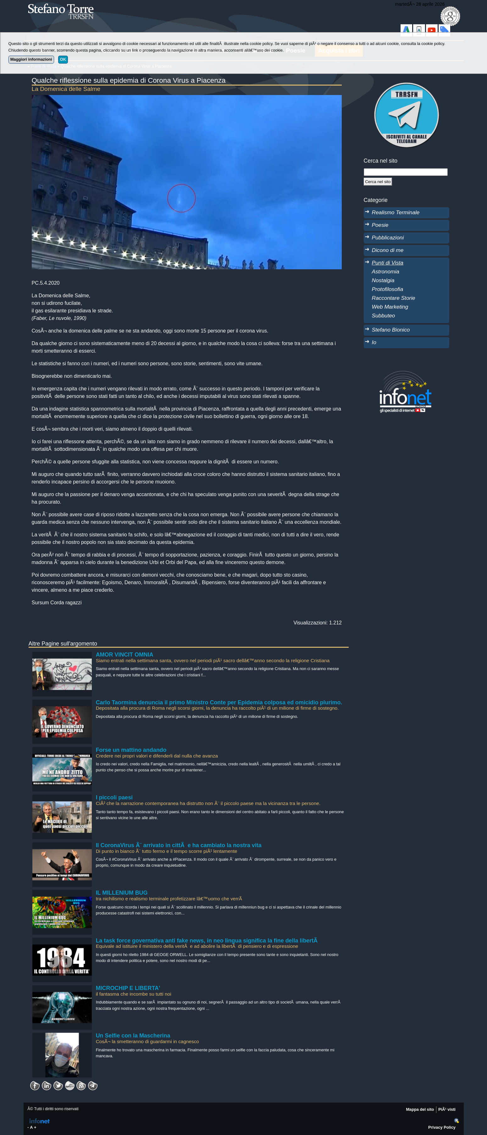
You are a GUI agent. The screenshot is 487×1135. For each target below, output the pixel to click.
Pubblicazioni (388, 237)
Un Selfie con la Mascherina (133, 1035)
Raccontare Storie (393, 298)
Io (374, 342)
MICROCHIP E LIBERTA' (128, 988)
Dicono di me (388, 250)
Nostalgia (383, 280)
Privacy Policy (442, 1127)
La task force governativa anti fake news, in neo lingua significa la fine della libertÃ (207, 940)
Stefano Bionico (391, 330)
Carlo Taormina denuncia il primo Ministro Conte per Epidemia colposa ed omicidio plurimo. (219, 702)
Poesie (380, 225)
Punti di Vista (387, 263)
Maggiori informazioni (31, 59)
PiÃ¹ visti (447, 1109)
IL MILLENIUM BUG (122, 893)
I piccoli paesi (114, 797)
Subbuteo (383, 315)
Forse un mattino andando (131, 750)
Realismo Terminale (396, 212)
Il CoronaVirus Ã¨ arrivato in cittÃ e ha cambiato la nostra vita (179, 845)
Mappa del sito (420, 1109)
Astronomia (385, 271)
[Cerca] (378, 181)
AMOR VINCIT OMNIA (124, 654)
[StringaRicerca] (406, 172)
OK (63, 59)
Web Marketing (390, 307)
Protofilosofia (387, 289)
